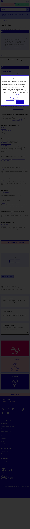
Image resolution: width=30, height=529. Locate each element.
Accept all (20, 102)
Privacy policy (7, 94)
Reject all (10, 102)
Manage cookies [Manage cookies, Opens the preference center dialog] (14, 98)
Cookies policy (15, 94)
